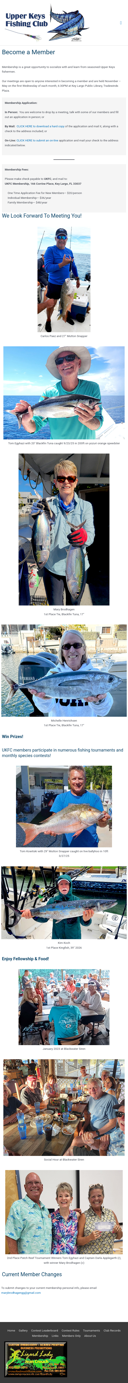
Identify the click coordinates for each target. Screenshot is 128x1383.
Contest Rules (70, 1330)
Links (55, 1335)
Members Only (71, 1335)
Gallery (23, 1330)
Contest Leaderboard (44, 1330)
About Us (90, 1335)
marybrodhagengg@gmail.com (21, 1292)
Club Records (112, 1330)
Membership (40, 1335)
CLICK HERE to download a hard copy (40, 126)
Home (11, 1330)
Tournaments (91, 1330)
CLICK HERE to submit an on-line (37, 140)
